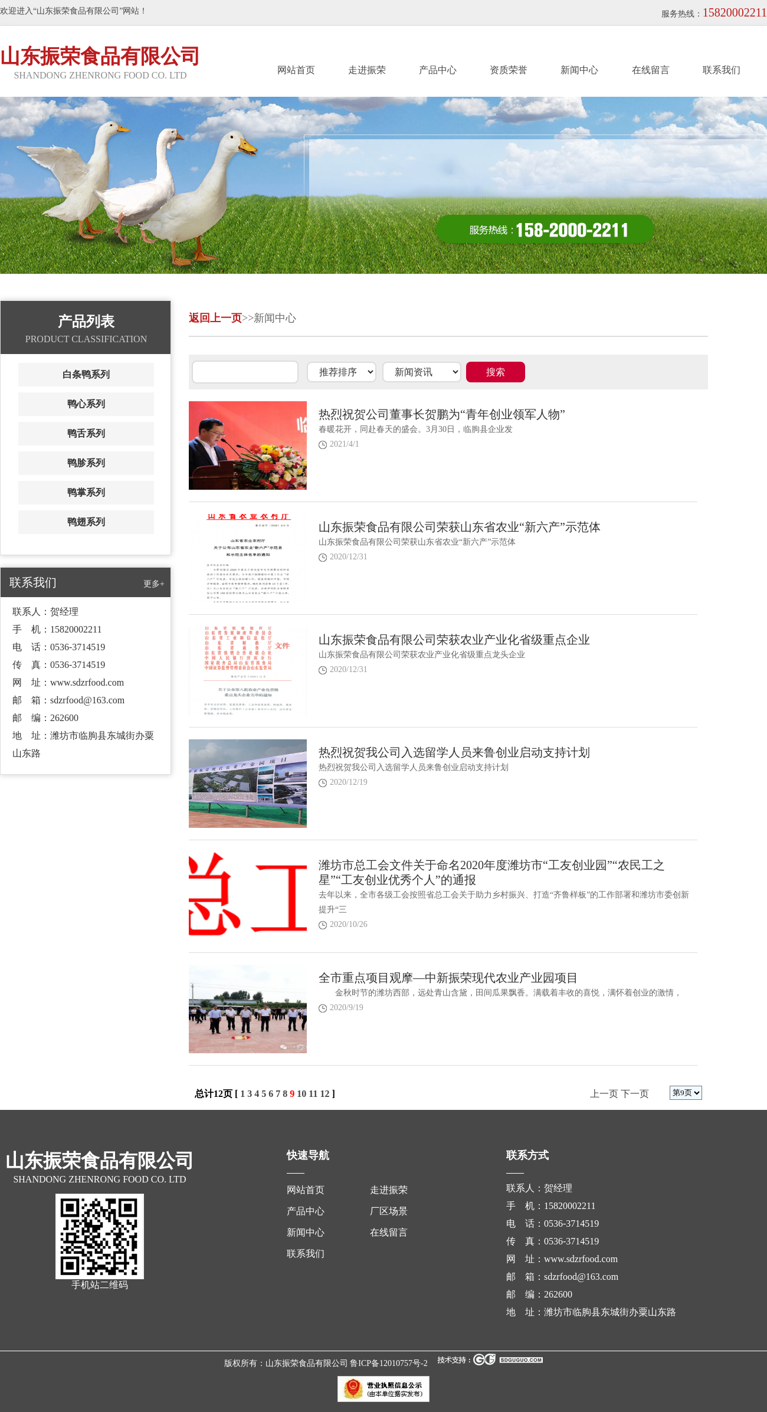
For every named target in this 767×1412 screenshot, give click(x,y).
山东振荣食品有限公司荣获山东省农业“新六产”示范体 (460, 526)
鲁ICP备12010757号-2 (388, 1363)
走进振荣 (367, 70)
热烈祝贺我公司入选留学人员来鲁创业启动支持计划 (454, 752)
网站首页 (296, 70)
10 (301, 1094)
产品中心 (438, 70)
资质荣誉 (508, 70)
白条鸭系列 (86, 374)
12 (324, 1094)
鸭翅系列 (86, 522)
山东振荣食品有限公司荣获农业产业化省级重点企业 (454, 639)
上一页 (604, 1094)
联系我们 (721, 70)
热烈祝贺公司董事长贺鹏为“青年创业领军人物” (442, 414)
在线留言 (651, 70)
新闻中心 (579, 70)
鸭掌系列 (86, 492)
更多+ (154, 583)
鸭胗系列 (86, 463)
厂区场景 (389, 1211)
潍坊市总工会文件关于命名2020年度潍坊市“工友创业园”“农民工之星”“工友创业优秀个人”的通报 (492, 872)
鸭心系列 (86, 404)
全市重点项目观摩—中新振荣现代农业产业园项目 (448, 977)
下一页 (635, 1094)
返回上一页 (215, 318)
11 (313, 1094)
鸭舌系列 (86, 433)
